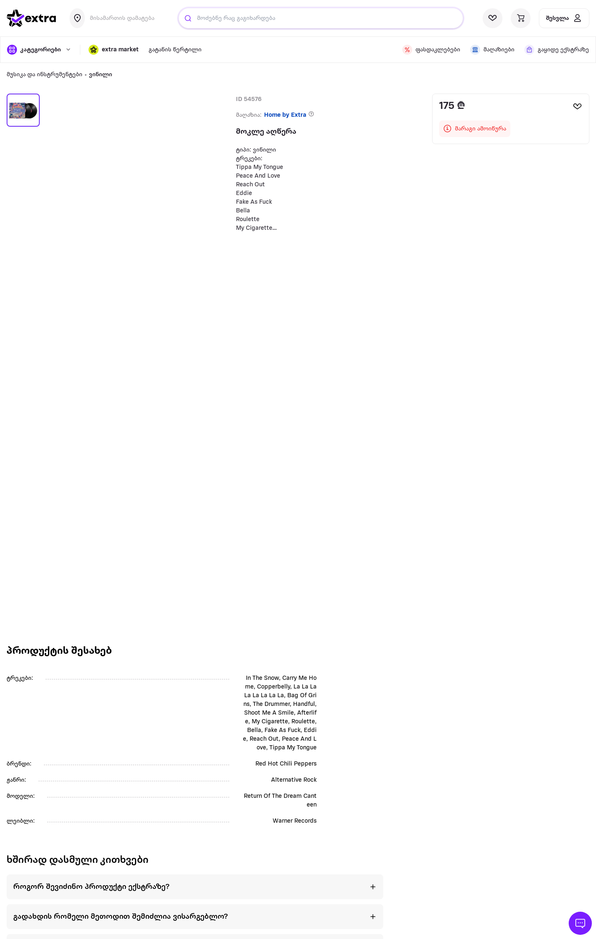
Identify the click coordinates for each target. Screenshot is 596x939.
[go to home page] (31, 18)
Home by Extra (285, 115)
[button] (114, 50)
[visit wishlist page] (492, 18)
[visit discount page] (431, 50)
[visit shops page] (492, 50)
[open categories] (39, 50)
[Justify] (188, 18)
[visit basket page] (521, 18)
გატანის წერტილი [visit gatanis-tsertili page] (175, 50)
